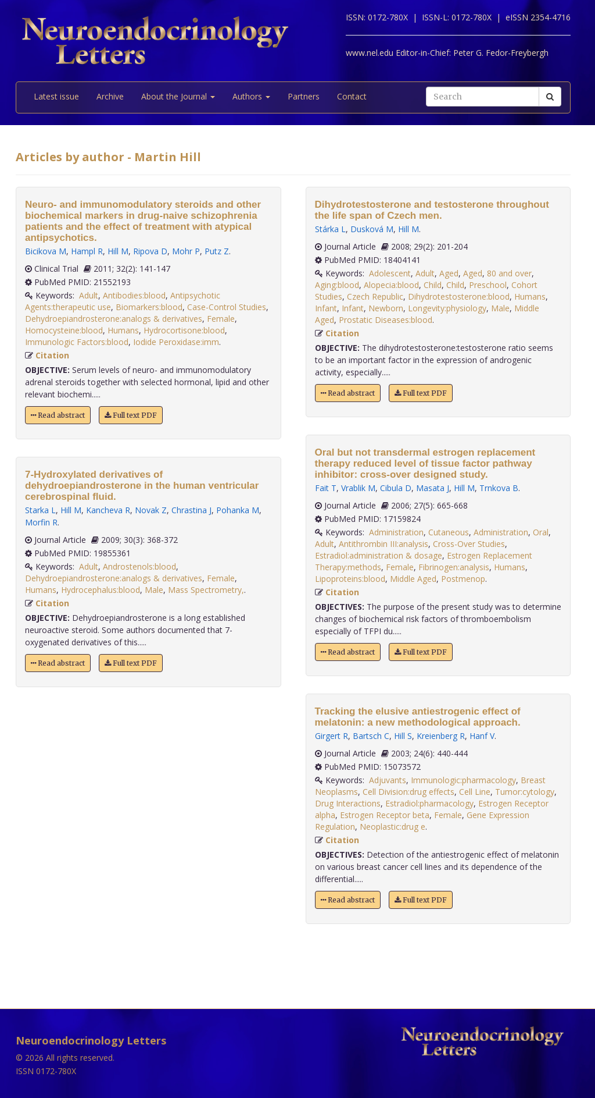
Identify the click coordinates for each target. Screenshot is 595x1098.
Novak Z (151, 510)
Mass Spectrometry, (206, 589)
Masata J (432, 487)
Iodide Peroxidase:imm (176, 341)
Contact (352, 96)
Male (154, 589)
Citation (52, 355)
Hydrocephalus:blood (100, 589)
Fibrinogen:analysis (453, 567)
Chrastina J (191, 510)
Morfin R (41, 522)
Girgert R (331, 735)
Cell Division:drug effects (408, 791)
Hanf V (481, 735)
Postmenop (463, 578)
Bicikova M (45, 251)
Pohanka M (237, 510)
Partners (304, 96)
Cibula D (395, 487)
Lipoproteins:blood (350, 578)
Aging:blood (337, 284)
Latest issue (56, 96)
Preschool (488, 284)
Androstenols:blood (139, 566)
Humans (123, 330)
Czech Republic (375, 296)
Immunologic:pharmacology (463, 780)
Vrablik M (358, 487)
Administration (396, 532)
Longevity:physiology (447, 308)
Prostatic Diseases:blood (385, 319)
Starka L (40, 510)
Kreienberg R (441, 735)
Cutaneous (448, 532)
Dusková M (371, 228)
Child (433, 284)
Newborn (385, 308)
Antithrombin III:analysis (383, 543)
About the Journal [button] (178, 96)
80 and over (509, 273)
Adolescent (390, 273)
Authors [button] (251, 96)
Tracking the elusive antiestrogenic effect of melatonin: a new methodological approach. (418, 717)
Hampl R (87, 251)
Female (221, 318)
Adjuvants (387, 780)
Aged (448, 273)
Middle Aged (413, 578)
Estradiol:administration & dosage (378, 555)
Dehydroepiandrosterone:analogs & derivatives (113, 318)
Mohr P (186, 251)
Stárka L (330, 228)
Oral (541, 532)
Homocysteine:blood (64, 330)
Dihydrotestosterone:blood (459, 296)
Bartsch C (371, 735)
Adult (88, 295)
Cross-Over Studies (469, 543)
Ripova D (150, 251)
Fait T (325, 487)
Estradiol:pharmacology (429, 803)
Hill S (403, 735)
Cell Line (474, 791)
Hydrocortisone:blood (184, 330)
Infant (326, 308)
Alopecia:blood (391, 284)
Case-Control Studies (226, 306)
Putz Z (217, 251)
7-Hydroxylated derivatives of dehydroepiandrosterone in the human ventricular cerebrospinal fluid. (142, 485)
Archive (110, 96)
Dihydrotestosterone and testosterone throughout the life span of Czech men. (432, 210)
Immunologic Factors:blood (76, 341)
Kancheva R (108, 510)
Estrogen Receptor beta (384, 814)
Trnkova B (498, 487)
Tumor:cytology (524, 791)
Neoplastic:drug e (392, 826)
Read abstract (58, 415)
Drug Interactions (348, 803)
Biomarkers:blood (149, 306)
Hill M (117, 251)
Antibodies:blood (134, 295)
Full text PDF (131, 415)
